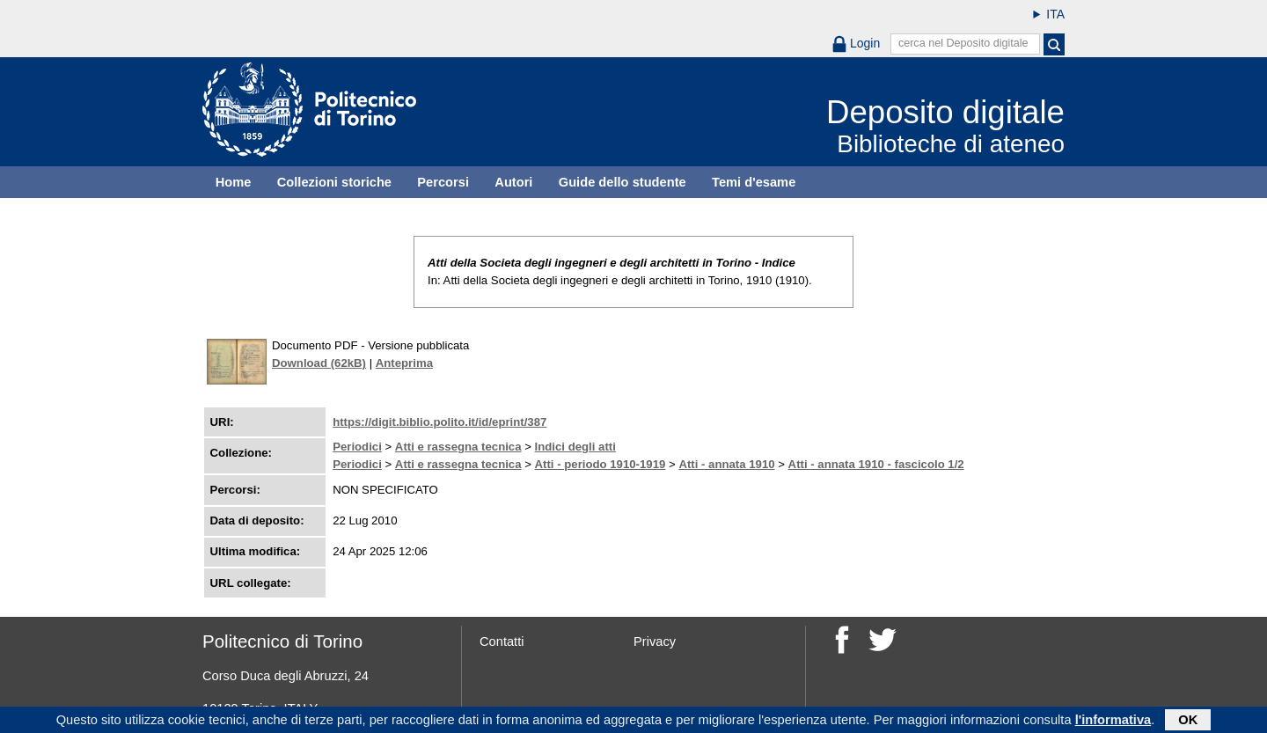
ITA (1055, 14)
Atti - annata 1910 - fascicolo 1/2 (876, 464)
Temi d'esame (753, 182)
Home (234, 182)
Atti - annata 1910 (726, 464)
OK (1187, 722)
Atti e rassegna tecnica (458, 446)
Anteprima (404, 363)
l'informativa (1113, 722)
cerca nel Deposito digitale (963, 43)
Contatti (502, 641)
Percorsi (443, 182)
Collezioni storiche (334, 182)
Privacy (655, 641)
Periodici (357, 446)
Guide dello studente (622, 182)
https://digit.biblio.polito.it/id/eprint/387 (439, 422)
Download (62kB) (319, 363)
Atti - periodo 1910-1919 (600, 464)
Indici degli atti (575, 446)
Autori (513, 182)
